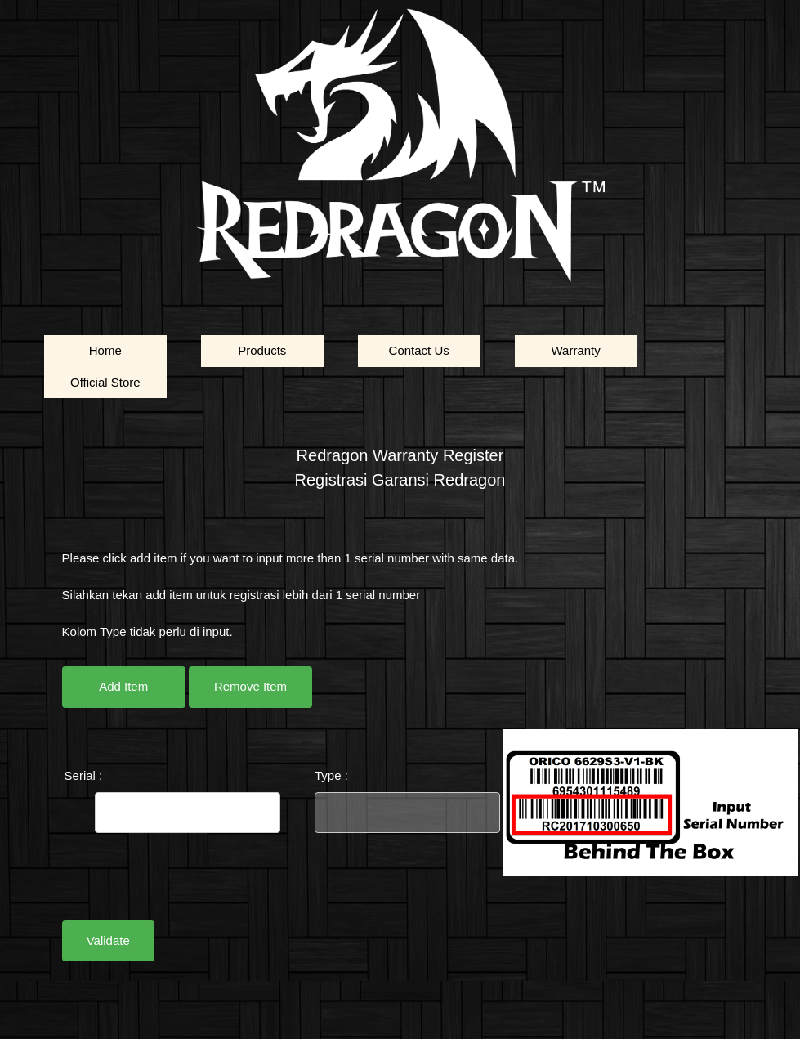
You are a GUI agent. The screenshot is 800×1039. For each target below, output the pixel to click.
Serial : (84, 775)
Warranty (575, 350)
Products (262, 350)
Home (105, 350)
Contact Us (419, 350)
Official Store (105, 382)
